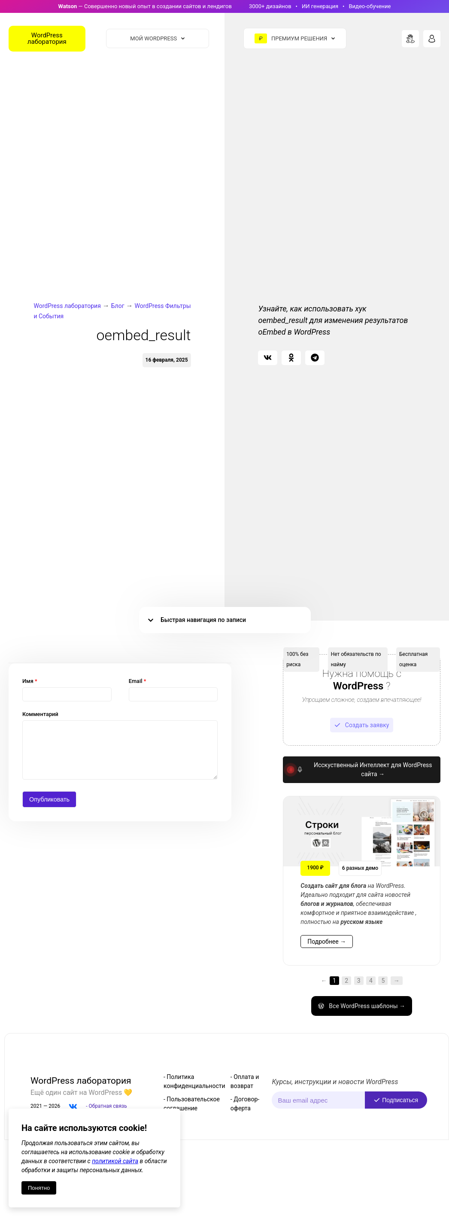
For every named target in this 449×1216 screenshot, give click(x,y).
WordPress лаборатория (66, 305)
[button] (267, 357)
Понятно (39, 1188)
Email (137, 681)
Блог (117, 305)
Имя (29, 681)
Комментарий (40, 714)
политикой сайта (115, 1161)
